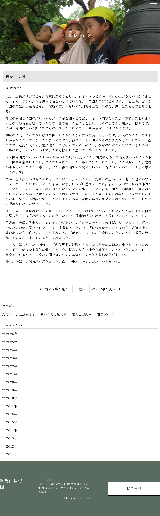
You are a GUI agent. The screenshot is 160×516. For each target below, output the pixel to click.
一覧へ (80, 288)
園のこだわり (82, 314)
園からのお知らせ (53, 314)
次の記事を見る (106, 288)
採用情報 (134, 488)
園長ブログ (105, 314)
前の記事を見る (54, 288)
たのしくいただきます (18, 314)
